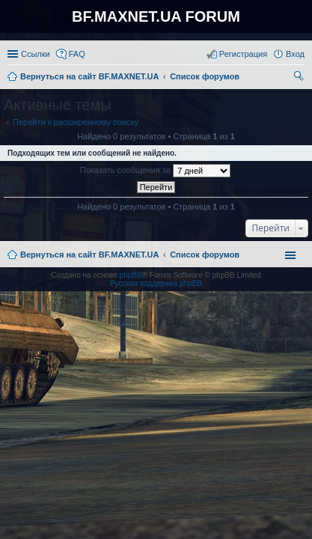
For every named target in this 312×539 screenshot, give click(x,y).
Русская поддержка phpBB (156, 283)
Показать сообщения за (155, 170)
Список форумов (204, 254)
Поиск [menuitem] (300, 78)
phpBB (131, 275)
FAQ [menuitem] (77, 53)
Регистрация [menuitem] (243, 53)
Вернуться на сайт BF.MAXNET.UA (89, 254)
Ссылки (35, 53)
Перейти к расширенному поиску (75, 122)
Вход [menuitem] (295, 53)
